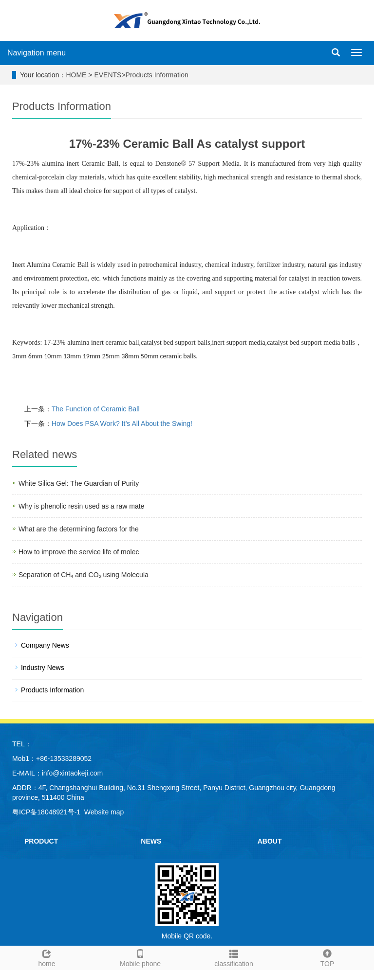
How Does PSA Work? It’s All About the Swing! (122, 423)
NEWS (151, 841)
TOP (327, 957)
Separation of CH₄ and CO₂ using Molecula (84, 575)
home (47, 957)
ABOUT (270, 841)
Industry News (42, 667)
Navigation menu (36, 53)
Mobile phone (140, 957)
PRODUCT (41, 841)
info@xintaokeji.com (72, 773)
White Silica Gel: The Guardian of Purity (79, 483)
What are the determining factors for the (79, 529)
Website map (104, 812)
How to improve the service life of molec (79, 552)
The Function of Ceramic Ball (96, 409)
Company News (45, 645)
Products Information (157, 75)
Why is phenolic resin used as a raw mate (81, 506)
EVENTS (107, 75)
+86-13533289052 (64, 758)
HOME (76, 75)
